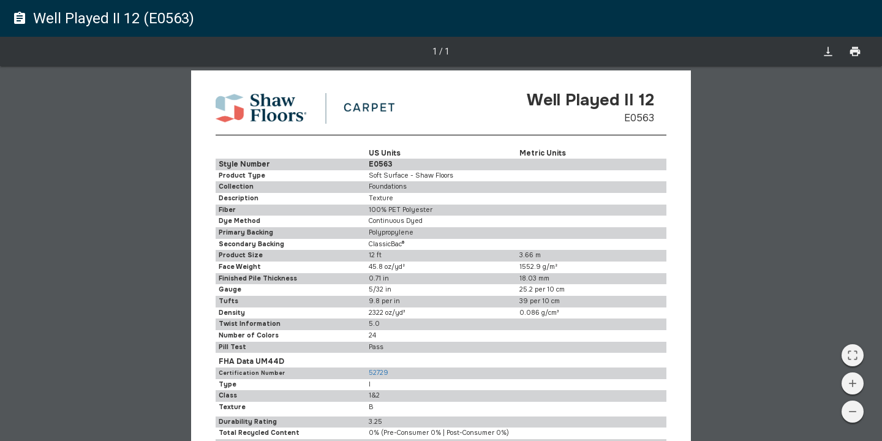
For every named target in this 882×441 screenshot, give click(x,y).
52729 (378, 373)
